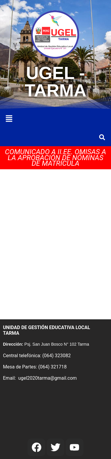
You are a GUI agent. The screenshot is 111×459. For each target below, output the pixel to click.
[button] (9, 118)
